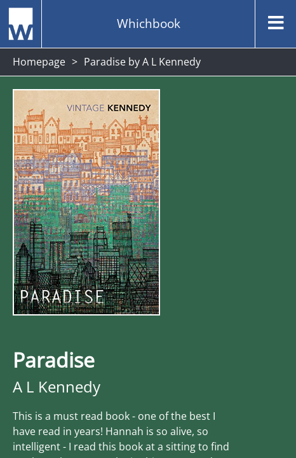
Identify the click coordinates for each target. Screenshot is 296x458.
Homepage (39, 62)
